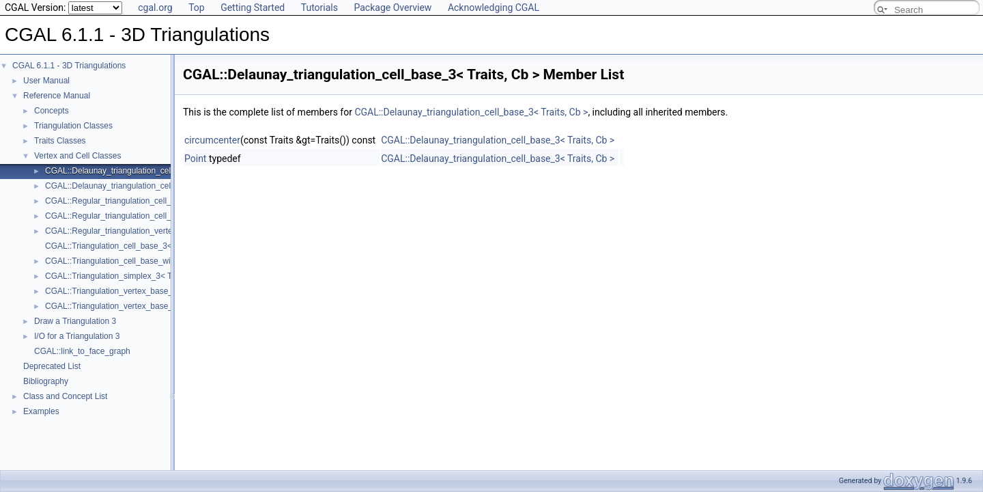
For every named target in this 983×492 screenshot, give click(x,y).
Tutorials (319, 7)
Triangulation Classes (73, 126)
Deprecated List (52, 366)
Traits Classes (60, 141)
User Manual (46, 80)
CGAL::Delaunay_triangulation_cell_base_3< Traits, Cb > (149, 171)
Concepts (51, 110)
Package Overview (392, 7)
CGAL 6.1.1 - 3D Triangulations (69, 65)
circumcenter (212, 140)
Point (195, 158)
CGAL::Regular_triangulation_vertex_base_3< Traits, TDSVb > (159, 231)
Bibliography (45, 381)
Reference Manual (56, 95)
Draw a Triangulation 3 (75, 321)
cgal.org (155, 7)
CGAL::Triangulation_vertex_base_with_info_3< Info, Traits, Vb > (163, 306)
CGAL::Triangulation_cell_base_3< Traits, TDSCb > (139, 246)
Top (196, 7)
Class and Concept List (65, 396)
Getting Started (252, 7)
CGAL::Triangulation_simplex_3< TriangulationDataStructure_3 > (163, 276)
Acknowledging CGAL (493, 7)
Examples (41, 411)
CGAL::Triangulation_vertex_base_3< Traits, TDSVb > (143, 291)
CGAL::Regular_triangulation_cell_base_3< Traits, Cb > (146, 201)
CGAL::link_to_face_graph (82, 351)
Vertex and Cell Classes (77, 156)
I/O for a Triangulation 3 (76, 336)
